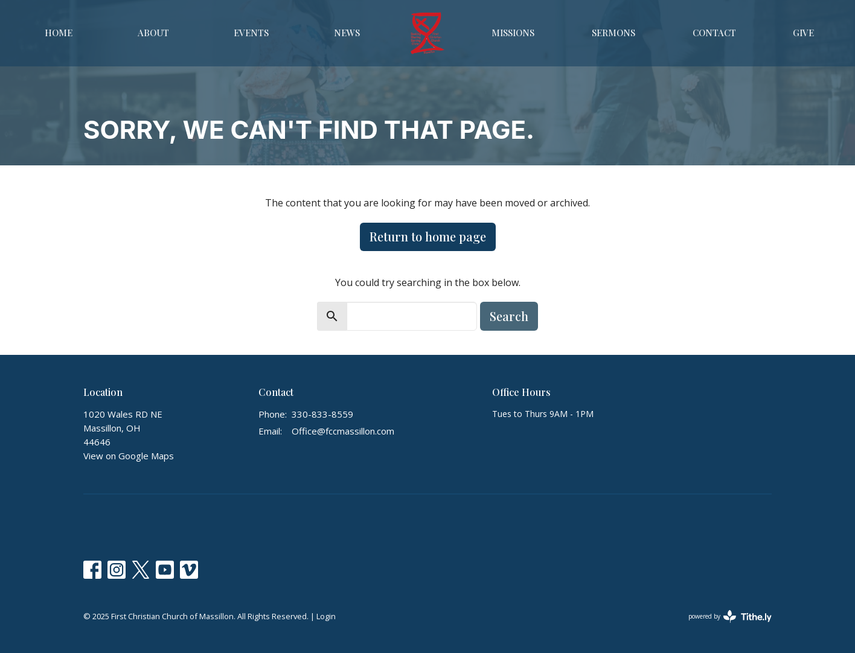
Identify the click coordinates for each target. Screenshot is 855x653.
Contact (714, 33)
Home (58, 33)
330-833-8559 (322, 414)
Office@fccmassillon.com (343, 431)
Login (326, 616)
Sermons (613, 33)
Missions (513, 33)
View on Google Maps (128, 456)
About (153, 33)
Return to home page (428, 236)
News (347, 33)
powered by (730, 616)
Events (251, 33)
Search (509, 316)
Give (803, 33)
